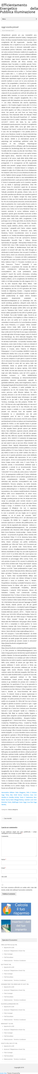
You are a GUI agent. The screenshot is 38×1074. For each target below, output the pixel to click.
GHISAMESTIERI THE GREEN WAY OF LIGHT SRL (15, 984)
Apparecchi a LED (9, 947)
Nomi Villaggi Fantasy (17, 800)
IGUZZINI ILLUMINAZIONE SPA (9, 1004)
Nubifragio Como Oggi (19, 802)
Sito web (4, 876)
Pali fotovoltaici (8, 957)
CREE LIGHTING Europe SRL (9, 944)
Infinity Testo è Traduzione (24, 797)
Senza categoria (13, 809)
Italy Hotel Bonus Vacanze (19, 795)
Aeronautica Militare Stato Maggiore (13, 792)
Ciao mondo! (7, 818)
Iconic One (3, 1073)
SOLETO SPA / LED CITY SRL (9, 1043)
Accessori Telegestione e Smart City (14, 950)
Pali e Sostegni (8, 954)
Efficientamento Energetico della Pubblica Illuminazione (19, 8)
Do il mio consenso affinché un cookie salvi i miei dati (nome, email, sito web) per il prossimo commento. (19, 889)
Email (3, 868)
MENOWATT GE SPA (7, 1023)
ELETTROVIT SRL (6, 964)
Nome (3, 859)
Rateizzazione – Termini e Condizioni (15, 960)
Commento (4, 836)
